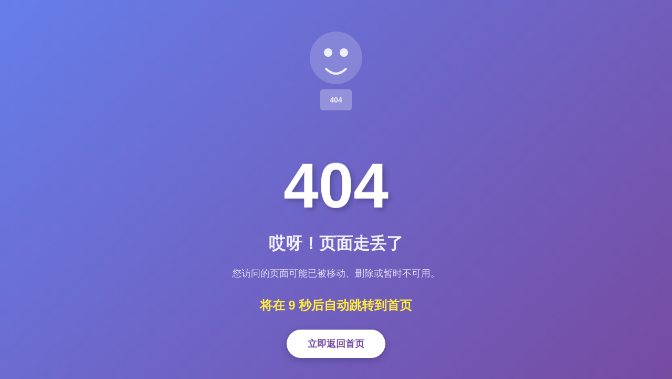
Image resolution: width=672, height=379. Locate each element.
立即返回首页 (336, 344)
